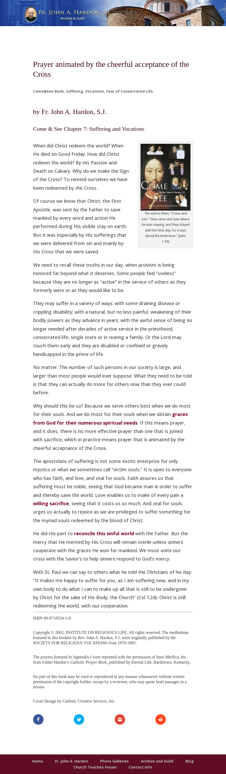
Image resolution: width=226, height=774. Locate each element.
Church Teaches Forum (95, 767)
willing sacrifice (51, 503)
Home (37, 761)
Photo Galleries (114, 761)
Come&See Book (48, 91)
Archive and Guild (157, 761)
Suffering (74, 91)
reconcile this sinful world (104, 533)
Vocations (94, 91)
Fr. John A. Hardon (71, 761)
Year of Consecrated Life (129, 91)
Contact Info (140, 767)
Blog (189, 761)
